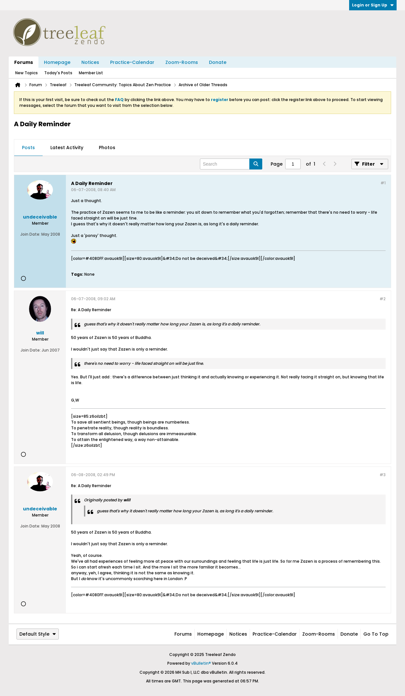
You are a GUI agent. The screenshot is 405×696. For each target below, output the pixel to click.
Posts (28, 147)
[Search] (231, 164)
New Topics (26, 73)
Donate (217, 62)
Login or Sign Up (373, 5)
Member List (91, 73)
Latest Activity (66, 147)
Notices (90, 62)
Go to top (376, 634)
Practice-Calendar (132, 62)
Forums (23, 62)
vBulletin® (201, 663)
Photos (107, 147)
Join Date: (30, 234)
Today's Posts (58, 73)
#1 (383, 183)
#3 (382, 474)
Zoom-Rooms (181, 62)
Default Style (37, 634)
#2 (382, 299)
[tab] (28, 147)
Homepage (57, 62)
